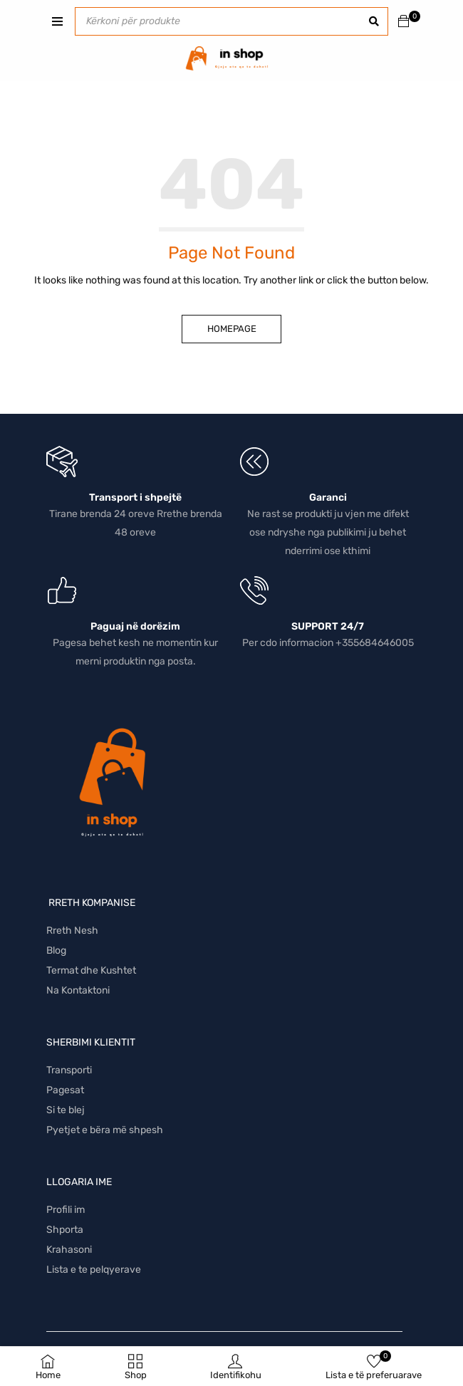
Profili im (65, 1210)
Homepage (231, 328)
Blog (56, 950)
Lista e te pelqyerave (93, 1269)
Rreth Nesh (72, 930)
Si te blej (65, 1110)
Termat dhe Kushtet (91, 970)
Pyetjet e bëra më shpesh (104, 1130)
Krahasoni (69, 1250)
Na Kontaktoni (78, 990)
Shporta (64, 1230)
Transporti (69, 1070)
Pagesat (65, 1090)
